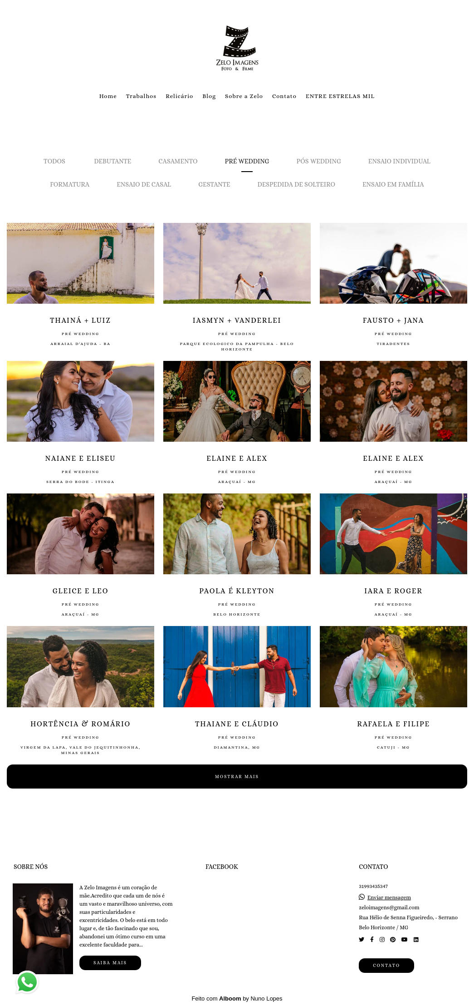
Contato (284, 96)
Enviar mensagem (389, 897)
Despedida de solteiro (296, 184)
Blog (209, 96)
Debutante (112, 161)
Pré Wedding (247, 161)
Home (108, 96)
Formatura (69, 184)
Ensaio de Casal (144, 184)
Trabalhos (141, 96)
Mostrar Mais (237, 776)
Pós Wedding (319, 161)
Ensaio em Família (393, 184)
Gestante (214, 184)
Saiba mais (110, 962)
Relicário (179, 96)
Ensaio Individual (399, 161)
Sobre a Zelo (244, 96)
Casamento (177, 161)
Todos (54, 161)
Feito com (236, 998)
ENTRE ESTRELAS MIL (340, 96)
